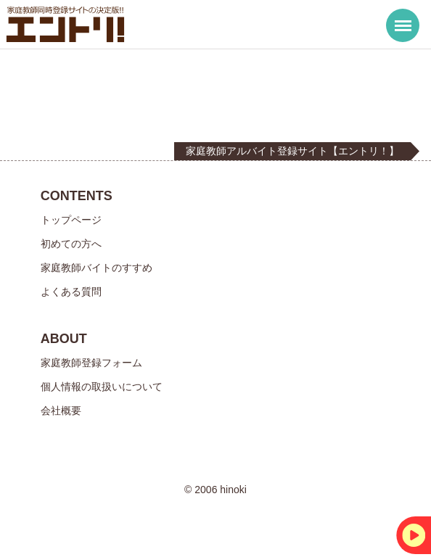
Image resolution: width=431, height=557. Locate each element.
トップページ (71, 220)
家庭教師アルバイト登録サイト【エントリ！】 (292, 151)
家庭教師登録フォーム (91, 362)
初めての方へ (71, 243)
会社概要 (61, 410)
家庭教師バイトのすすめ (96, 267)
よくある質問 (71, 291)
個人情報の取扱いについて (102, 386)
